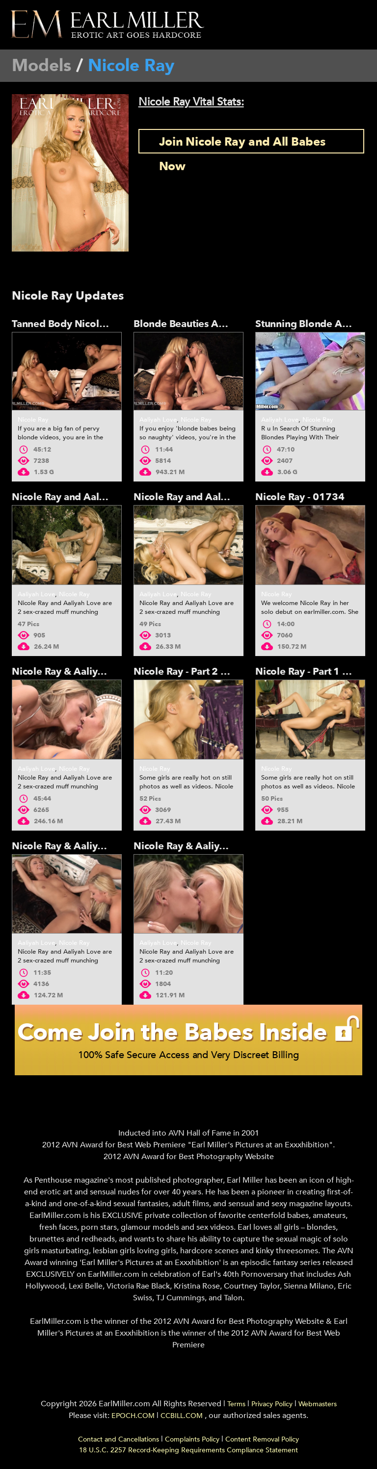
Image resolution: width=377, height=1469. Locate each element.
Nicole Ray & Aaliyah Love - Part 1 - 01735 (232, 846)
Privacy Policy (272, 1404)
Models (41, 65)
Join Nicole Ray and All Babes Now (242, 143)
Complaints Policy (192, 1439)
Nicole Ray (33, 419)
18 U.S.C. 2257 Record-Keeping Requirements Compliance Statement (188, 1450)
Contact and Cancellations (118, 1439)
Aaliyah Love (158, 419)
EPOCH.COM (133, 1415)
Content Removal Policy (262, 1439)
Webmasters (317, 1404)
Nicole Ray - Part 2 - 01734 (196, 671)
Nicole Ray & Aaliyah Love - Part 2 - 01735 (110, 846)
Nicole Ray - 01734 (299, 497)
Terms (236, 1404)
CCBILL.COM (183, 1415)
